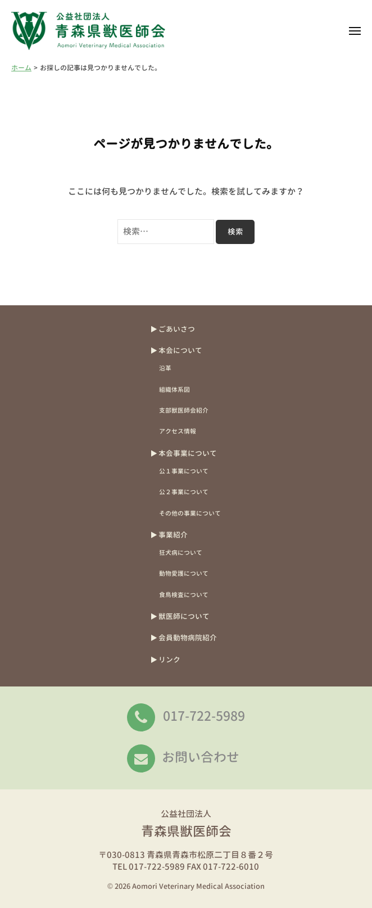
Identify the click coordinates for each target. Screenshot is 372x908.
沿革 (165, 368)
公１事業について (183, 471)
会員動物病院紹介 (187, 638)
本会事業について (187, 453)
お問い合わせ (200, 757)
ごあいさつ (176, 329)
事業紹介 (173, 535)
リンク (169, 659)
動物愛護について (183, 573)
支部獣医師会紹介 (183, 410)
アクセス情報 (177, 431)
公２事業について (183, 491)
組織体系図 (174, 389)
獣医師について (184, 616)
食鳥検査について (183, 594)
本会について (180, 350)
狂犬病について (180, 552)
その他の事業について (190, 513)
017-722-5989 (204, 716)
